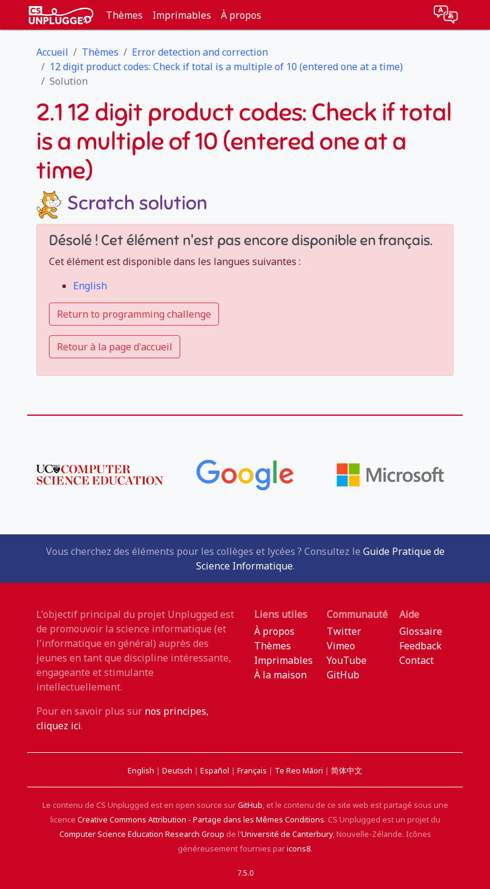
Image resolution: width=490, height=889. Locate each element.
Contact (416, 660)
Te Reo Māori (300, 770)
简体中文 (346, 770)
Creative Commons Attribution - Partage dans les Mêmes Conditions (200, 819)
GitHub (343, 674)
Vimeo (341, 645)
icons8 (298, 848)
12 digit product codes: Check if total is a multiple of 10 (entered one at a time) (226, 66)
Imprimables (181, 15)
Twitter (344, 631)
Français (253, 770)
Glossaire (420, 631)
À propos (241, 15)
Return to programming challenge (134, 314)
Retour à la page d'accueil (114, 346)
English (90, 285)
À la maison (280, 674)
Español (215, 770)
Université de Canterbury (287, 833)
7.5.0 (245, 872)
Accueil (52, 52)
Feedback (420, 645)
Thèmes (124, 15)
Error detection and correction (200, 52)
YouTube (347, 660)
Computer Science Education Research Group (141, 833)
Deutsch (178, 770)
